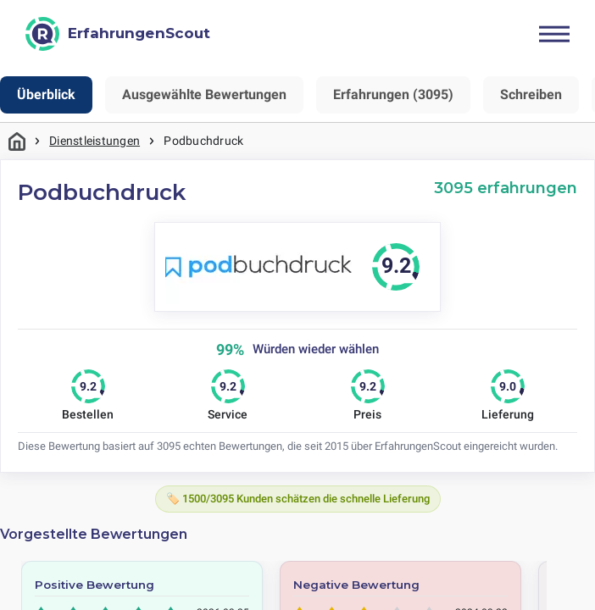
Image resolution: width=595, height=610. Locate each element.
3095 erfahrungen (505, 187)
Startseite (16, 141)
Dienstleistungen (94, 140)
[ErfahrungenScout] (117, 34)
